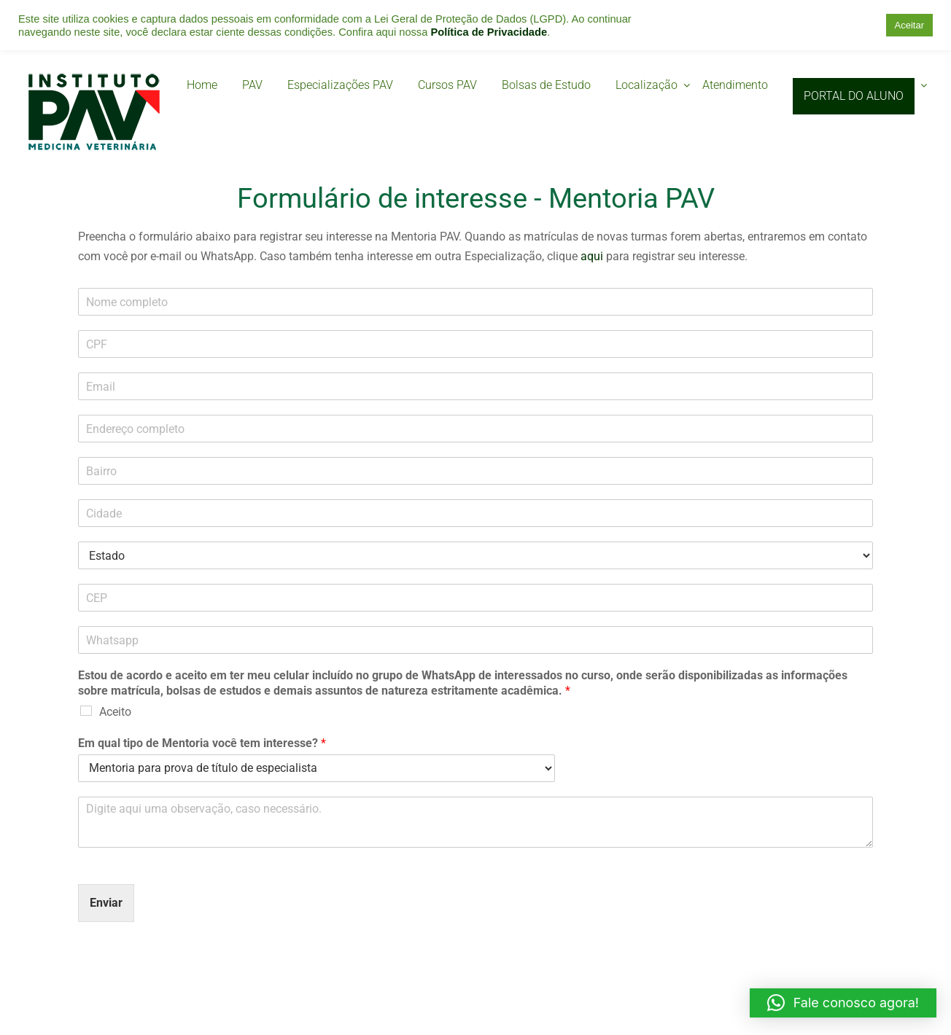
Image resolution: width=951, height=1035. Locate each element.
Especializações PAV (340, 85)
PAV (252, 85)
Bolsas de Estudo (546, 85)
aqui (592, 256)
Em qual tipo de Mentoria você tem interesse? (202, 743)
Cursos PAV (447, 85)
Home (202, 85)
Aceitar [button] (909, 25)
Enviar (106, 903)
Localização (647, 85)
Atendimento (735, 85)
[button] (843, 1003)
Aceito (115, 712)
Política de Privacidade (488, 32)
